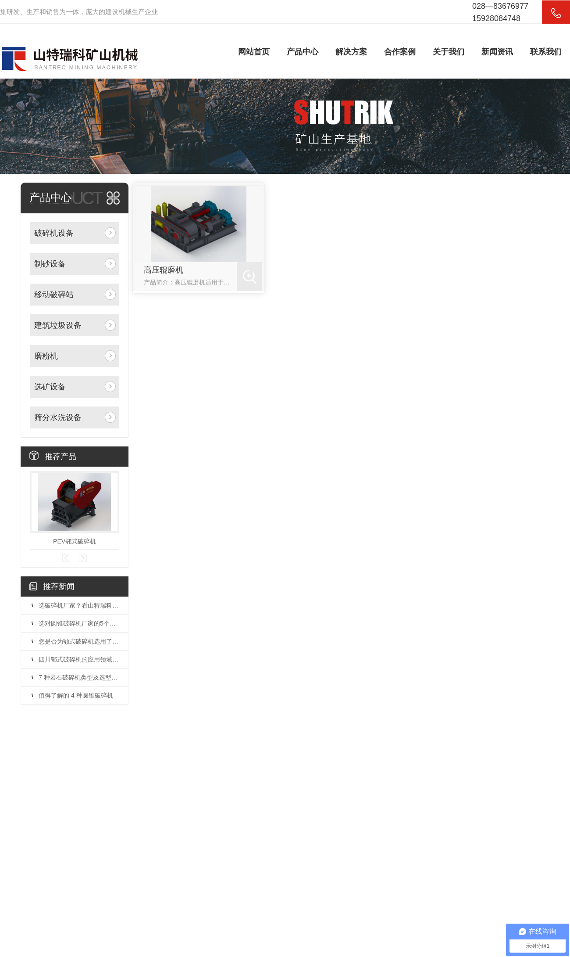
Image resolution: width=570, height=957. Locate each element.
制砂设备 (50, 263)
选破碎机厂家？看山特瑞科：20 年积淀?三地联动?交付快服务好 (79, 605)
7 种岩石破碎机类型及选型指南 (79, 677)
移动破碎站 (54, 294)
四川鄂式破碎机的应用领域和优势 (79, 659)
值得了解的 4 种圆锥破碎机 (76, 695)
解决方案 (351, 51)
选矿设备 (50, 386)
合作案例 (400, 51)
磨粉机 (46, 356)
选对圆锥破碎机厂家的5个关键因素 (79, 623)
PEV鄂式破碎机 (74, 541)
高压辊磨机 (163, 270)
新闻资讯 (497, 51)
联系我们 (546, 51)
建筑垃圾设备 (58, 325)
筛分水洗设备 (58, 417)
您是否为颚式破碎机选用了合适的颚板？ (79, 641)
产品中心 (302, 51)
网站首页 (254, 51)
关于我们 (448, 51)
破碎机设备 (54, 233)
